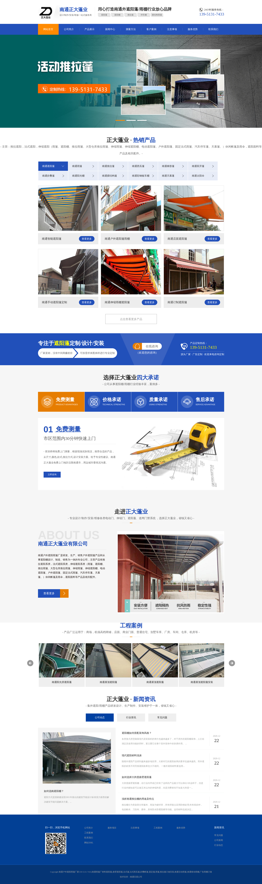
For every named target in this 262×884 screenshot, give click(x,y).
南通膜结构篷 (109, 175)
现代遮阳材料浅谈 (132, 755)
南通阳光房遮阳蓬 (108, 682)
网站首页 (48, 29)
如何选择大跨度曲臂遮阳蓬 (137, 777)
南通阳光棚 (78, 175)
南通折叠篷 (48, 175)
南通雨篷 (77, 166)
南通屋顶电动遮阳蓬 (62, 682)
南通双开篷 (198, 166)
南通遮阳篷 (48, 166)
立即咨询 (52, 474)
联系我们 (213, 29)
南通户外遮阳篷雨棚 (117, 238)
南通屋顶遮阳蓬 (155, 682)
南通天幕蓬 (168, 175)
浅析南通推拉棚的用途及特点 (138, 799)
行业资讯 (131, 717)
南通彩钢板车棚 (140, 175)
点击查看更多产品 (131, 319)
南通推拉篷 (108, 166)
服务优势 (193, 29)
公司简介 (69, 29)
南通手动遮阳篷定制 (54, 302)
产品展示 (89, 29)
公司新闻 (218, 840)
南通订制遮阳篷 (177, 302)
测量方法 (131, 29)
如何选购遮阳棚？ (54, 791)
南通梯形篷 (168, 166)
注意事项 (172, 29)
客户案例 (151, 29)
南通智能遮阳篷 (51, 238)
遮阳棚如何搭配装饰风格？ (137, 733)
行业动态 (218, 845)
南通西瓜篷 (138, 166)
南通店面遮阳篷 (177, 238)
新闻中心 (110, 29)
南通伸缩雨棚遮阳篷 (117, 302)
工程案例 (88, 833)
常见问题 (162, 717)
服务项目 (112, 828)
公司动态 (100, 717)
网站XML (88, 843)
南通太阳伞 (198, 175)
